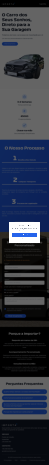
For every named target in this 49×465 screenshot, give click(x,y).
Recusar (24, 239)
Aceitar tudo (24, 235)
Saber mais (28, 230)
